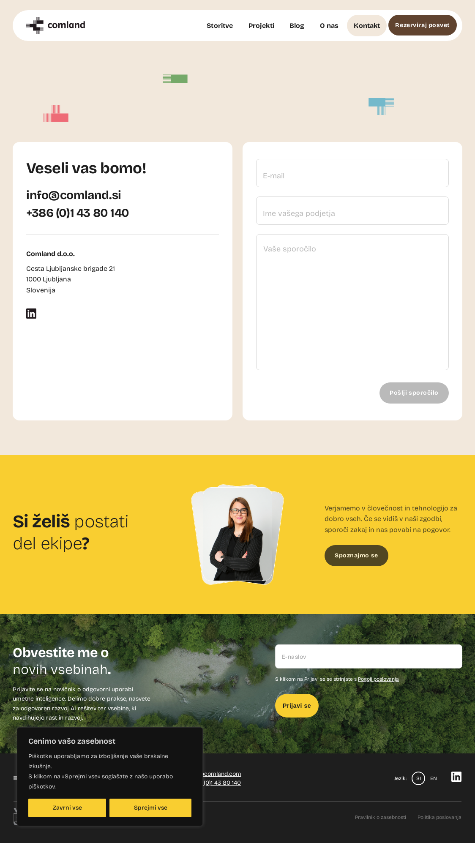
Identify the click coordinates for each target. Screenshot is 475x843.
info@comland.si (73, 195)
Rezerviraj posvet (422, 25)
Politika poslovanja (439, 817)
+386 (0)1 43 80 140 (77, 213)
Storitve (220, 26)
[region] (110, 776)
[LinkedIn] (31, 316)
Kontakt (367, 26)
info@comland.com (214, 774)
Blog (297, 26)
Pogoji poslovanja (378, 679)
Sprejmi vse (150, 807)
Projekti (261, 26)
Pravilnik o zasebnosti (380, 817)
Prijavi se (297, 705)
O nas (329, 26)
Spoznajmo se (356, 555)
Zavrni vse (67, 807)
